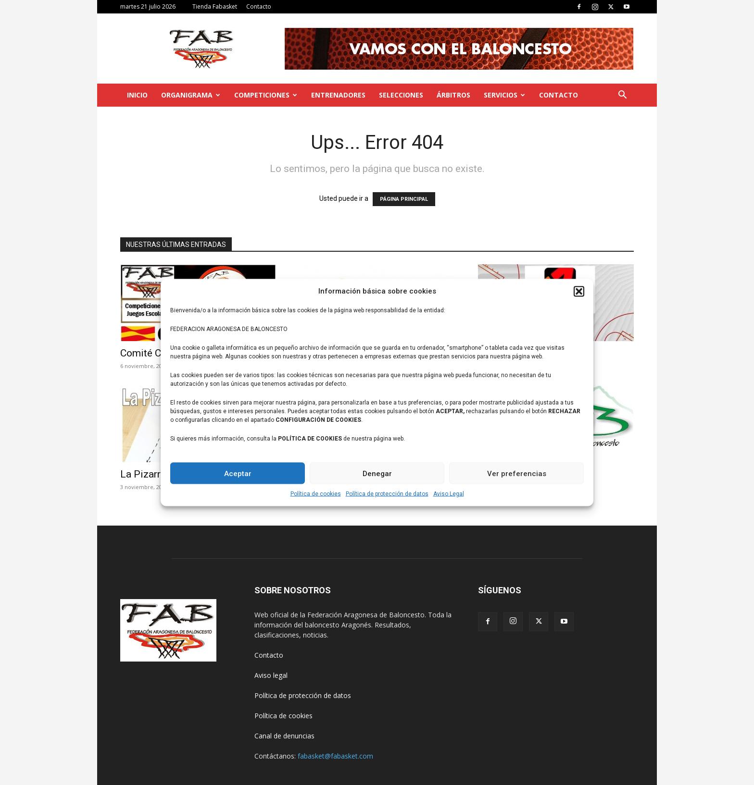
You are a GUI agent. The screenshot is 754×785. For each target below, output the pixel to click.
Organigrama (190, 94)
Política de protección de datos (387, 494)
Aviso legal (271, 675)
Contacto (258, 6)
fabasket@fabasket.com (335, 755)
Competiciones (265, 94)
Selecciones (401, 94)
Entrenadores (338, 94)
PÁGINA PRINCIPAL (404, 199)
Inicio (137, 94)
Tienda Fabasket (214, 6)
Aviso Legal (448, 494)
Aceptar (237, 473)
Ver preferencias (516, 473)
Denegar (377, 473)
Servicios (504, 94)
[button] (579, 291)
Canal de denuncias (284, 735)
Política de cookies (315, 494)
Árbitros (453, 94)
